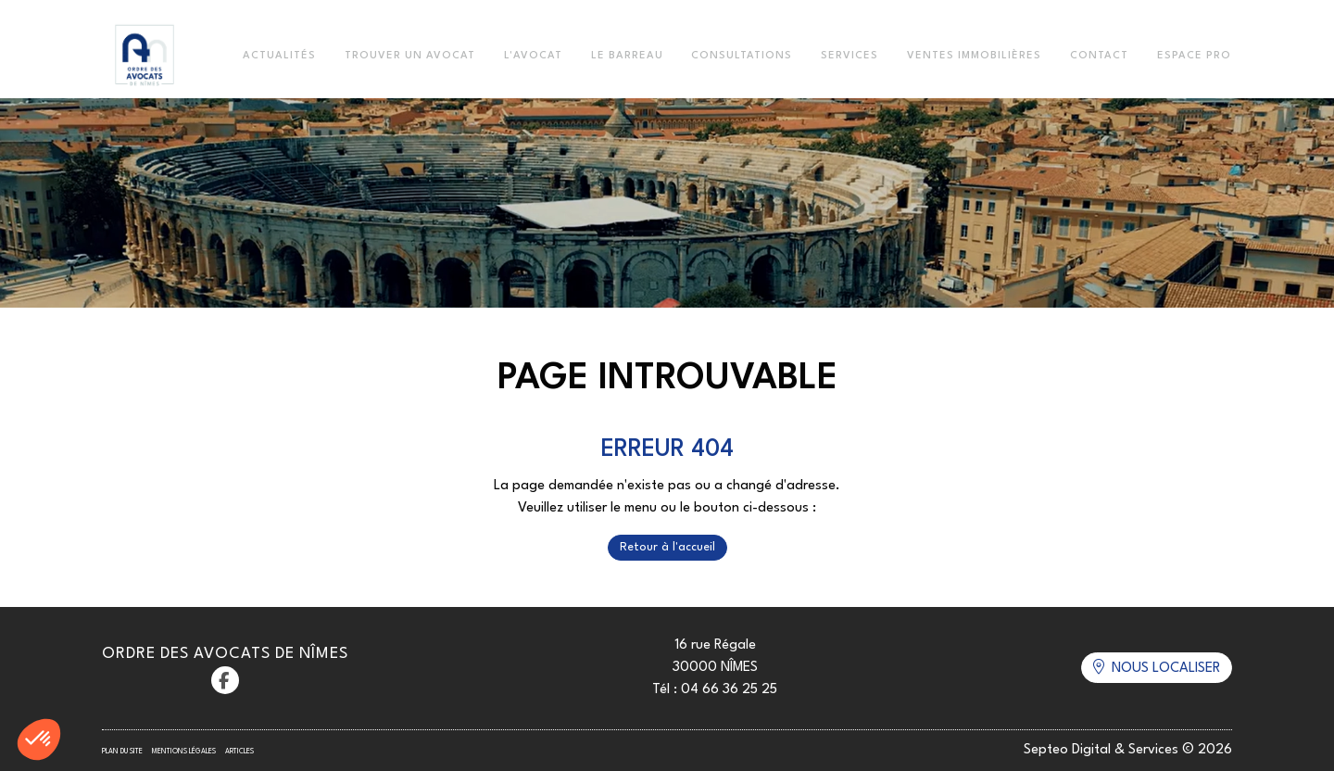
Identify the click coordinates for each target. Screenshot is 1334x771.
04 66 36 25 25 (729, 690)
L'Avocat (533, 56)
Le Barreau (627, 56)
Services (849, 56)
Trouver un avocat (410, 56)
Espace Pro (1194, 56)
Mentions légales (184, 751)
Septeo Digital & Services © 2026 (1128, 750)
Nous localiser (1166, 669)
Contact (1099, 56)
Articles (239, 751)
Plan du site (122, 751)
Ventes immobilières (974, 56)
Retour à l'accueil (667, 547)
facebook (225, 680)
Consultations (741, 56)
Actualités (279, 56)
